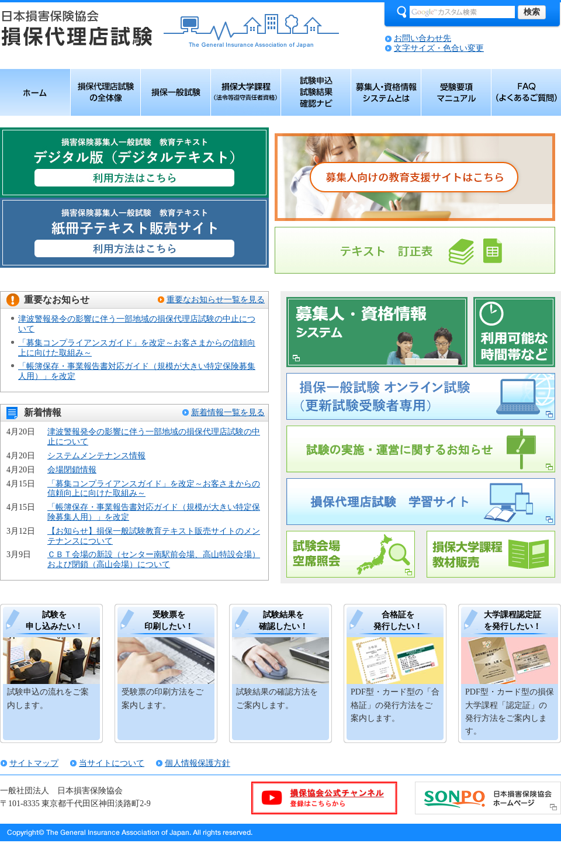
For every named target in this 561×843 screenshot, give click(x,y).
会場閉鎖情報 (71, 469)
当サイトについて (111, 763)
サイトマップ (33, 763)
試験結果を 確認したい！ (283, 620)
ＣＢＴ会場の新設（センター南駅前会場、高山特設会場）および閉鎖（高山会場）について (153, 559)
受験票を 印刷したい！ (168, 620)
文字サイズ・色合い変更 (439, 48)
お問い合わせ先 (422, 38)
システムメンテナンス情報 (96, 455)
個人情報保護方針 (197, 763)
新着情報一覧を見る (228, 412)
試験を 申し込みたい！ (54, 620)
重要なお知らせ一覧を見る (216, 299)
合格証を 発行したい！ (398, 620)
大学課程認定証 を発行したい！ (512, 620)
